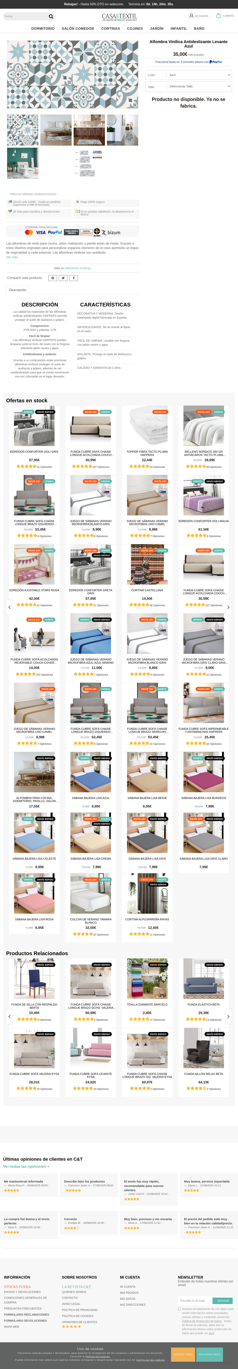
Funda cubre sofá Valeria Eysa (34, 1073)
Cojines (136, 29)
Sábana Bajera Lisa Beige (147, 798)
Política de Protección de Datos (202, 1321)
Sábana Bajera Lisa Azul (91, 798)
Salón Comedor (79, 29)
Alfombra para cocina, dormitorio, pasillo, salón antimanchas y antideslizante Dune (34, 799)
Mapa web (11, 1326)
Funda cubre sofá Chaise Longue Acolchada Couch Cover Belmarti (90, 453)
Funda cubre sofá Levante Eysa (91, 1075)
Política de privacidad (80, 1310)
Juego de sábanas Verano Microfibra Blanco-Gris (91, 522)
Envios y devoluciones (22, 1292)
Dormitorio (44, 29)
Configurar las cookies (150, 1359)
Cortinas (111, 29)
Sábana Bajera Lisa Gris (147, 858)
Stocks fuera (17, 1287)
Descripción (17, 290)
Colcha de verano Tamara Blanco (91, 921)
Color (151, 75)
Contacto (70, 1297)
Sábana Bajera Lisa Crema (90, 858)
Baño (200, 29)
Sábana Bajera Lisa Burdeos (203, 798)
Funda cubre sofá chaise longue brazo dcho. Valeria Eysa (90, 1006)
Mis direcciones (133, 1304)
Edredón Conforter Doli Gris (34, 451)
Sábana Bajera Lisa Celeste (34, 858)
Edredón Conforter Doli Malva (204, 521)
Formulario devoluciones (25, 1320)
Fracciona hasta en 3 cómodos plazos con (188, 62)
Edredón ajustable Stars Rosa (34, 590)
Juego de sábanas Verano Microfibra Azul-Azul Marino (91, 661)
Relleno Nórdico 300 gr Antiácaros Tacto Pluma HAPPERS (203, 453)
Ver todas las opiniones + (26, 1166)
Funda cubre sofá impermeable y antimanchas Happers (204, 730)
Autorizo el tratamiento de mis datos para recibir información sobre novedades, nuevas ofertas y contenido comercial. (206, 1321)
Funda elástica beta (204, 1004)
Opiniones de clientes (79, 1322)
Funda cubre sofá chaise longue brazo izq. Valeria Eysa (147, 1075)
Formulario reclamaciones (26, 1314)
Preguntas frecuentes (23, 1308)
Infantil (180, 29)
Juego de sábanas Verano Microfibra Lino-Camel (147, 522)
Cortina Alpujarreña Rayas (147, 919)
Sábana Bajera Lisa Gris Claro (204, 858)
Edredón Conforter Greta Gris (90, 592)
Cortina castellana (147, 590)
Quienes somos (74, 1292)
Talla (151, 87)
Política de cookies (77, 1316)
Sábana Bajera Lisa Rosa (34, 919)
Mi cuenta (128, 1286)
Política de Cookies (97, 1356)
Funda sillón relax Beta (203, 1073)
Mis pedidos (129, 1292)
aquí (211, 1333)
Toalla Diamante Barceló (147, 1004)
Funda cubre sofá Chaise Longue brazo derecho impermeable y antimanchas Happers (147, 730)
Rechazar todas (209, 1354)
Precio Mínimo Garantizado (33, 194)
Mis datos (128, 1298)
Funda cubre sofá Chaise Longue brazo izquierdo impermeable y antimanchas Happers (34, 522)
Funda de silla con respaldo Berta (34, 1006)
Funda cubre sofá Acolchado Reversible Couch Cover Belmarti (34, 661)
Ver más (12, 257)
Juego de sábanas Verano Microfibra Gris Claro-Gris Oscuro (204, 661)
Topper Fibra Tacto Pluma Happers (147, 453)
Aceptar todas (183, 1354)
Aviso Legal (71, 1303)
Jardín (158, 29)
